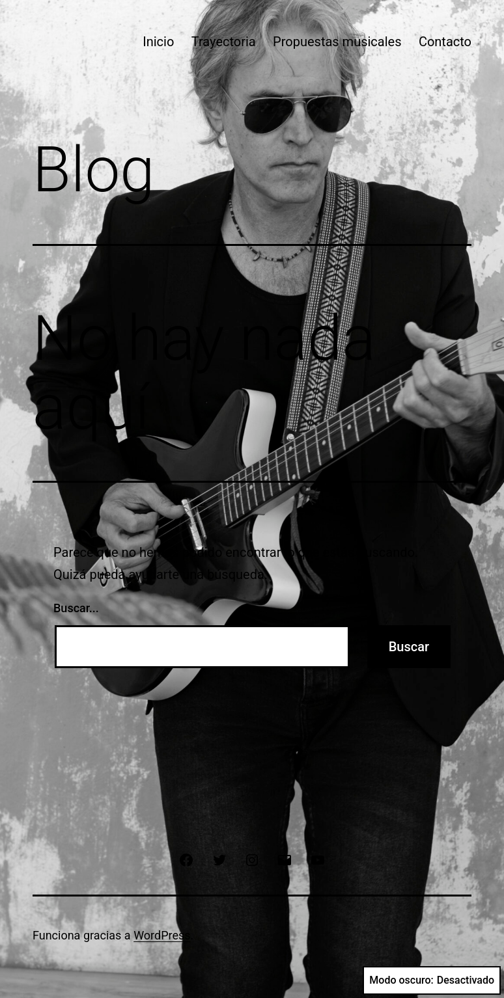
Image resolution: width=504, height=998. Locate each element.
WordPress (161, 935)
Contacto (445, 41)
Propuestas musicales (337, 41)
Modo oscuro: (431, 980)
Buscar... (76, 608)
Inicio (158, 41)
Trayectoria (223, 41)
